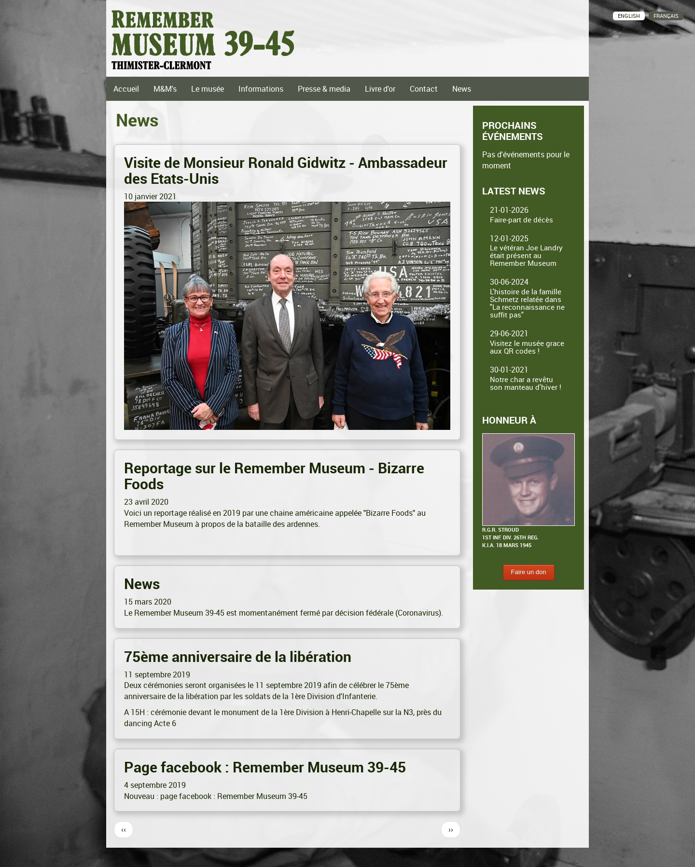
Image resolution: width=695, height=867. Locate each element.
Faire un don (528, 572)
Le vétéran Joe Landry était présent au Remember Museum (526, 255)
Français (666, 15)
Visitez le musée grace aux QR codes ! (527, 347)
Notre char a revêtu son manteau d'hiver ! (525, 383)
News (461, 88)
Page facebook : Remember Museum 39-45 (265, 767)
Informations (260, 88)
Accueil (126, 88)
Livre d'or (380, 88)
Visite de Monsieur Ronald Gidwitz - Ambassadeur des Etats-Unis (285, 170)
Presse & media (324, 88)
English (629, 15)
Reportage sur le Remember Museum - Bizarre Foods (274, 476)
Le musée (207, 88)
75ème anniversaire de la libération (237, 656)
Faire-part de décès (521, 219)
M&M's (165, 88)
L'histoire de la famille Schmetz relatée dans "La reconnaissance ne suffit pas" (527, 303)
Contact (424, 88)
